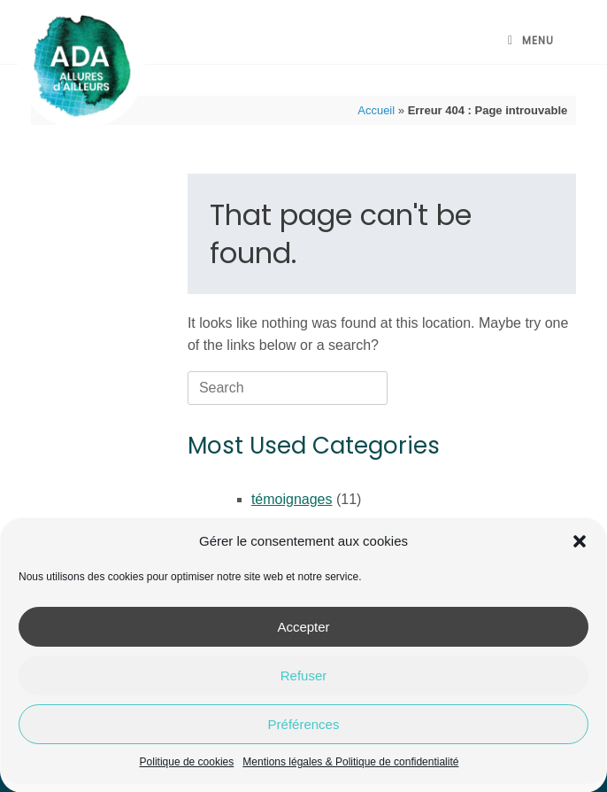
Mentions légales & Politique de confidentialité (350, 768)
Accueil (376, 110)
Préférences (304, 729)
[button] (579, 547)
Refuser (303, 680)
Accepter (303, 632)
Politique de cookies (187, 768)
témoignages (292, 499)
